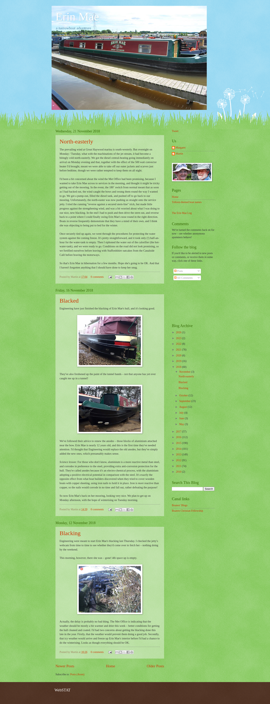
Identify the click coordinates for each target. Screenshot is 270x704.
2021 (179, 349)
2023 (179, 338)
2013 (179, 454)
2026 (179, 332)
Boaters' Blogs (179, 505)
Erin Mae (77, 16)
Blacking (70, 533)
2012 (179, 460)
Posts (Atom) (77, 674)
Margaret (180, 147)
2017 (179, 431)
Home (110, 666)
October (184, 395)
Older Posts (155, 666)
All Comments (183, 277)
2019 (179, 361)
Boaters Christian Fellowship (187, 510)
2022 (179, 343)
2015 (179, 443)
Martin (179, 153)
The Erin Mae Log (182, 213)
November (185, 371)
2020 (179, 355)
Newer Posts (64, 666)
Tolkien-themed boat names (187, 202)
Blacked (69, 300)
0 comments (97, 276)
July (181, 412)
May (182, 424)
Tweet (175, 131)
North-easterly (76, 141)
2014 (179, 448)
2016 (179, 437)
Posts (178, 271)
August (183, 406)
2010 (179, 471)
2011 (179, 466)
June (182, 418)
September (185, 401)
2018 (179, 366)
